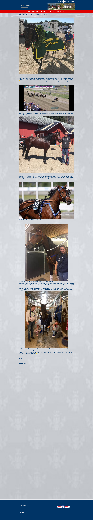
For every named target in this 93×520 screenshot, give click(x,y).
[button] (63, 11)
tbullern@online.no (24, 506)
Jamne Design (38, 518)
